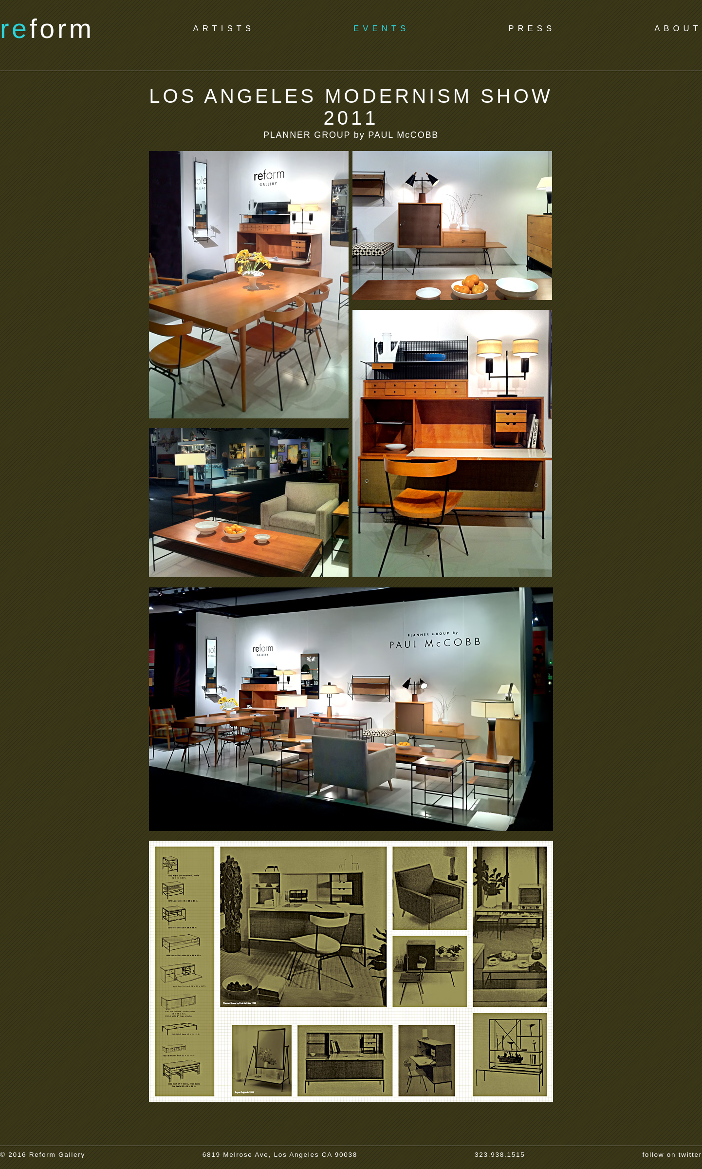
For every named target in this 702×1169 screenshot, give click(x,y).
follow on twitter (672, 1154)
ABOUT (678, 28)
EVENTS (381, 28)
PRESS (531, 28)
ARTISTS (224, 28)
